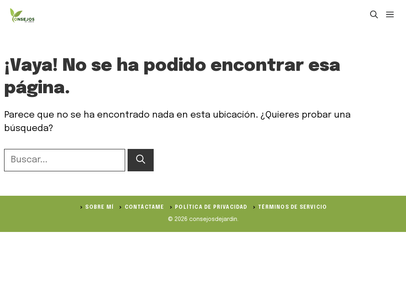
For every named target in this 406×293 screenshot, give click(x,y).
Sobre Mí (99, 207)
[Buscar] (141, 160)
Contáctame (144, 207)
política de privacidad (211, 207)
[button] (374, 15)
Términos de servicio (292, 207)
